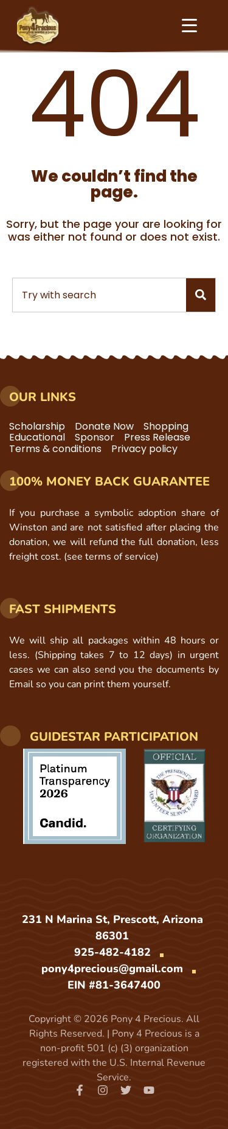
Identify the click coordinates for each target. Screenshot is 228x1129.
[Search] (200, 295)
